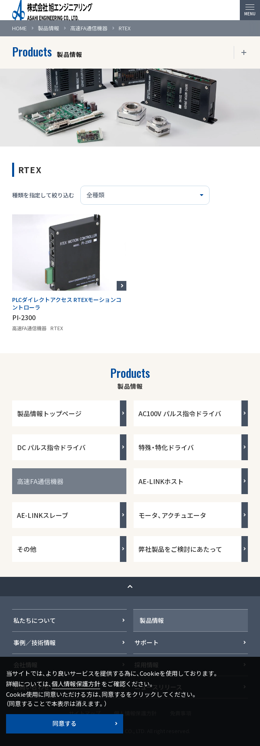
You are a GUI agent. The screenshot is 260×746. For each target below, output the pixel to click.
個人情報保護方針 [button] (76, 683)
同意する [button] (64, 723)
